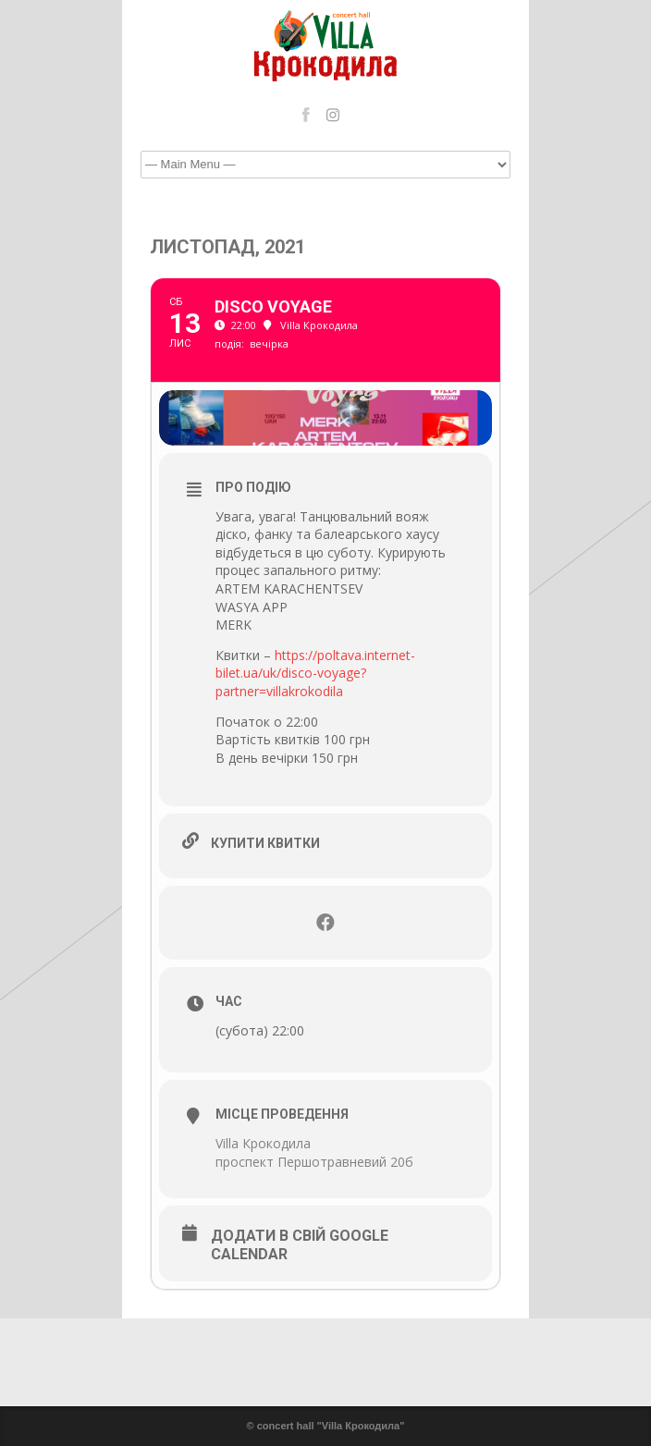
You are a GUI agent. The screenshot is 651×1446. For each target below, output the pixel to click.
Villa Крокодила (263, 1143)
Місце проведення (282, 1114)
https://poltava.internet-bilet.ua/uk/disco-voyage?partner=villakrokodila (315, 673)
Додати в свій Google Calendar (299, 1245)
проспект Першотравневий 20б (314, 1161)
